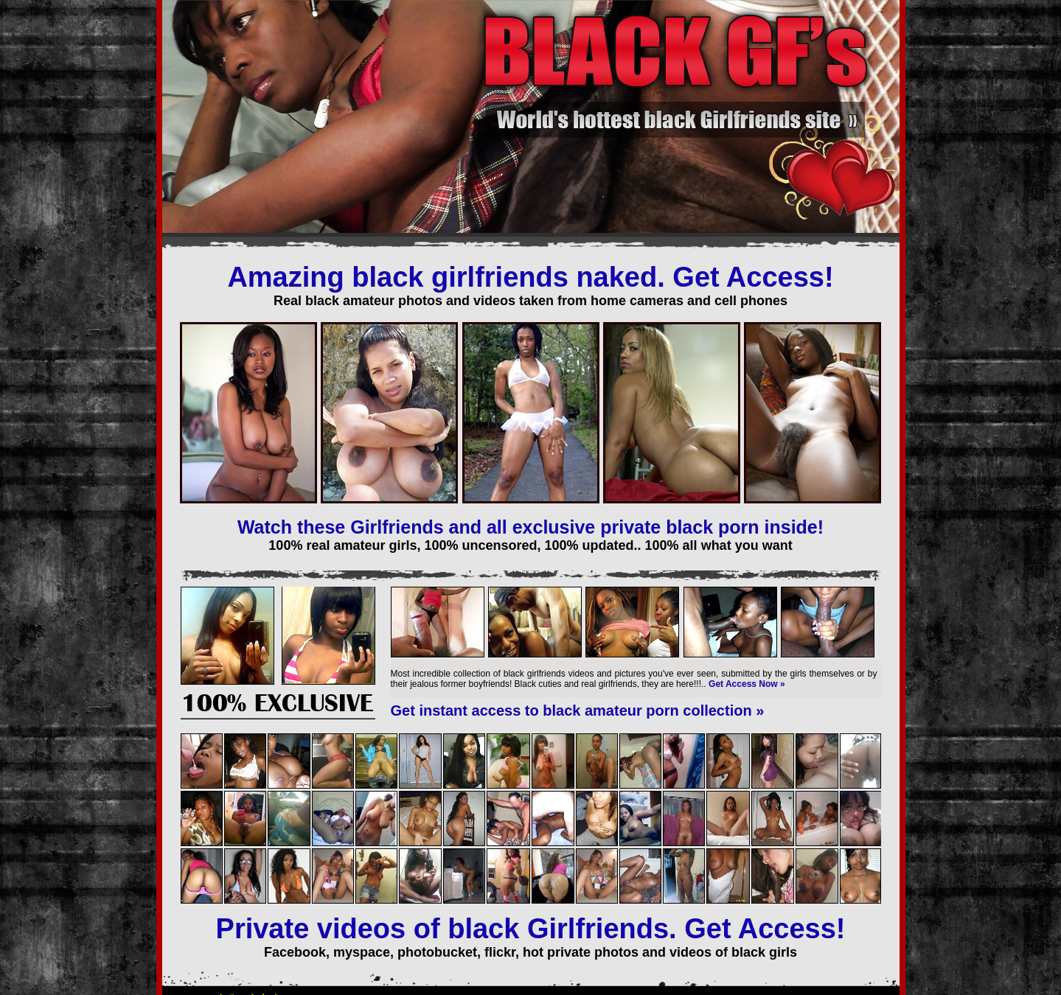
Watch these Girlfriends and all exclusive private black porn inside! (530, 527)
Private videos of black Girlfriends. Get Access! (531, 928)
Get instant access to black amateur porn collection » (578, 710)
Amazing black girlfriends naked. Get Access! (530, 277)
